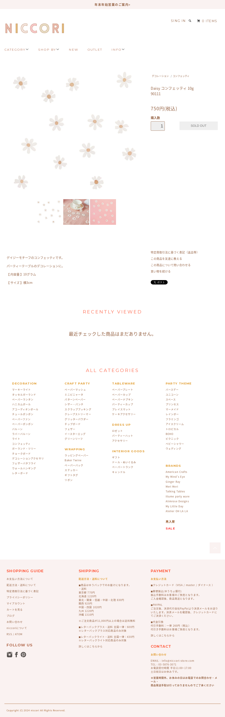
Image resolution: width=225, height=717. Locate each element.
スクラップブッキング (78, 409)
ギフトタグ (71, 475)
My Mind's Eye (175, 477)
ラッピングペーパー (77, 455)
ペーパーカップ (121, 395)
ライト (16, 439)
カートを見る (15, 610)
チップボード (73, 424)
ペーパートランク (122, 467)
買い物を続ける (161, 271)
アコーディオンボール (25, 409)
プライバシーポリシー (20, 597)
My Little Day (175, 506)
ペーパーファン (21, 419)
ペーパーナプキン (122, 399)
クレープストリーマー (78, 414)
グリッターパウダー (77, 419)
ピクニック (172, 439)
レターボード (20, 473)
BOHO (169, 434)
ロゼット (117, 431)
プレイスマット (121, 409)
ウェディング (173, 449)
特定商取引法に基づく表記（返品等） (175, 252)
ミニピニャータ (74, 395)
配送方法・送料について (21, 585)
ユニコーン (172, 395)
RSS (9, 634)
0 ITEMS (207, 21)
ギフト (116, 457)
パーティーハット (122, 436)
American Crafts (176, 472)
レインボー (172, 414)
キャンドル (118, 472)
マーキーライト (21, 390)
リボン (69, 480)
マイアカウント (16, 603)
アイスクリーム (175, 424)
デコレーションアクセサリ (28, 458)
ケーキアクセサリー (124, 414)
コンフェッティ (181, 76)
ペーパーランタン (22, 399)
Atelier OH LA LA (177, 511)
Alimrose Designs (177, 501)
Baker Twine (73, 460)
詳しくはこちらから (91, 646)
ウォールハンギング (24, 468)
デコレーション (160, 76)
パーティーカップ (122, 404)
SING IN (178, 21)
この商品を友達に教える (166, 258)
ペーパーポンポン (22, 424)
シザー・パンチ (74, 404)
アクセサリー (120, 441)
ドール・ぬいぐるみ (124, 462)
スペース (171, 399)
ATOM (18, 634)
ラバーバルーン (21, 434)
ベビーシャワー (175, 444)
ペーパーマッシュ (75, 390)
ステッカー (71, 470)
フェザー (70, 429)
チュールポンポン (22, 414)
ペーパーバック (74, 465)
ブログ (11, 616)
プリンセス (172, 404)
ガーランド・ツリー (24, 449)
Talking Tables (175, 491)
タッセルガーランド (24, 395)
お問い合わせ (15, 622)
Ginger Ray (173, 482)
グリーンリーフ (74, 439)
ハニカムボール (21, 404)
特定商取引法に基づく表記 (22, 591)
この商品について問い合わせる (171, 265)
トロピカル (172, 429)
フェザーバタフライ (24, 463)
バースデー (172, 390)
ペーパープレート (122, 390)
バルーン (17, 429)
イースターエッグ (75, 434)
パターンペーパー (75, 399)
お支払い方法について (20, 579)
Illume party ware (178, 496)
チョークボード (21, 454)
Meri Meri (172, 486)
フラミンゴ (172, 419)
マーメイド (172, 409)
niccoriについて (17, 628)
